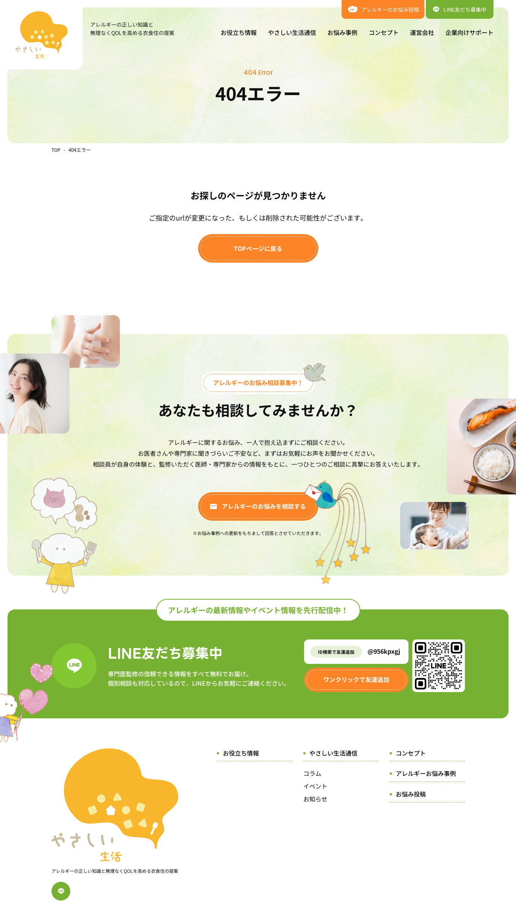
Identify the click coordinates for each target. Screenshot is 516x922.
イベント (315, 786)
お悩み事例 (342, 32)
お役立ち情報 (239, 32)
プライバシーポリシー (329, 876)
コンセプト (384, 32)
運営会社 (422, 32)
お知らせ (315, 798)
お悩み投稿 (411, 793)
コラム (312, 773)
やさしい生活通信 (292, 32)
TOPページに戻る (258, 248)
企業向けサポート (469, 32)
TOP (56, 149)
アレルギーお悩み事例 (426, 773)
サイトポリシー (272, 876)
